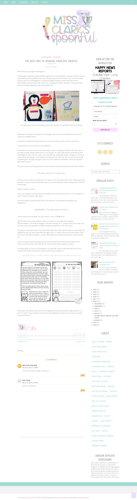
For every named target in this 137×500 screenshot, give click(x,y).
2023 (95, 294)
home (6, 2)
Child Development (99, 346)
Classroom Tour (98, 366)
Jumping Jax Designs (83, 497)
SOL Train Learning (29, 365)
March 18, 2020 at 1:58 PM (30, 383)
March (97, 313)
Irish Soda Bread (99, 386)
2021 (95, 299)
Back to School (98, 342)
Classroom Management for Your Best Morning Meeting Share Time (108, 190)
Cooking (110, 366)
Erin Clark (26, 380)
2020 (95, 301)
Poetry (107, 416)
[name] (105, 111)
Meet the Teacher (99, 401)
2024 (95, 292)
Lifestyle (113, 391)
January (97, 320)
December (98, 304)
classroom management (101, 361)
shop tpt (34, 2)
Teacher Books (98, 440)
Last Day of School (100, 391)
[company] (105, 124)
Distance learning (106, 371)
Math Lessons (111, 396)
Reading (95, 421)
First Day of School (100, 381)
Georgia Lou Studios (61, 497)
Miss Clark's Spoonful (28, 497)
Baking (109, 342)
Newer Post (23, 342)
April (96, 311)
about (13, 2)
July (96, 308)
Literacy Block (98, 396)
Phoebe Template (41, 497)
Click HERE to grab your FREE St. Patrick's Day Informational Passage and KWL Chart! (51, 255)
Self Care (96, 431)
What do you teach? (100, 120)
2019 (95, 322)
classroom (24, 2)
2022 (95, 296)
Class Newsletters (99, 351)
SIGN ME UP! (105, 130)
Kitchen (111, 386)
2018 (95, 325)
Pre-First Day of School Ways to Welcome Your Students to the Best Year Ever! (109, 226)
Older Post (80, 342)
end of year (96, 376)
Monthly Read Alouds (100, 406)
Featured (57, 57)
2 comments (22, 336)
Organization (97, 416)
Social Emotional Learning (103, 436)
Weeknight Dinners (99, 445)
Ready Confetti (106, 421)
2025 (95, 289)
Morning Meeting (99, 411)
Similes (105, 431)
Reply (82, 375)
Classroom (46, 57)
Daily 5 (94, 371)
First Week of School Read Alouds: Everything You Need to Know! (109, 245)
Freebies (45, 2)
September (98, 306)
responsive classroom (101, 426)
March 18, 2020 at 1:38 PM (30, 367)
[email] (105, 116)
